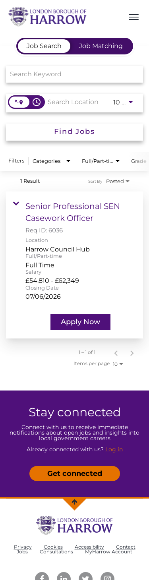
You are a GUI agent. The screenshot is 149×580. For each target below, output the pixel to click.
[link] (74, 264)
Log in (114, 449)
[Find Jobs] (74, 132)
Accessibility (89, 547)
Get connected (74, 473)
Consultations (56, 552)
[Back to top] (74, 502)
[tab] (44, 46)
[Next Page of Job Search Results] (132, 352)
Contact (125, 547)
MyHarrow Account (108, 552)
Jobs (22, 552)
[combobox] (70, 74)
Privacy (23, 547)
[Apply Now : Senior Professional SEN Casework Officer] (80, 322)
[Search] (74, 132)
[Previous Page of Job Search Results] (116, 352)
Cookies (53, 547)
